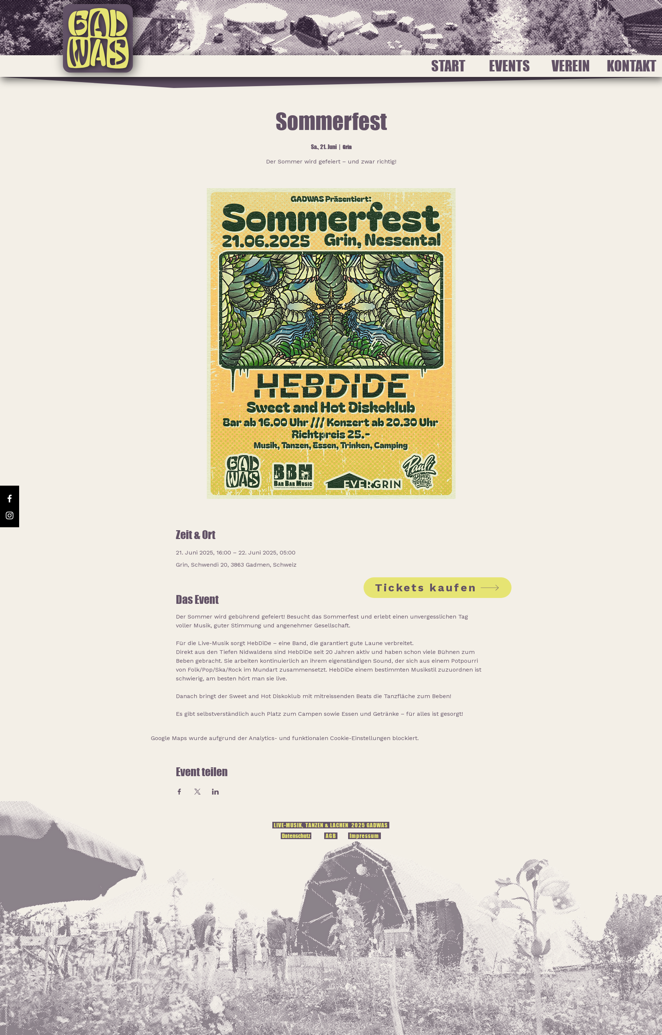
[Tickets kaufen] (437, 587)
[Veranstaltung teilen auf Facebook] (179, 792)
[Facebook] (9, 498)
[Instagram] (9, 515)
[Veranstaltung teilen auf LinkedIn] (215, 792)
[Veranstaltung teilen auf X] (197, 792)
